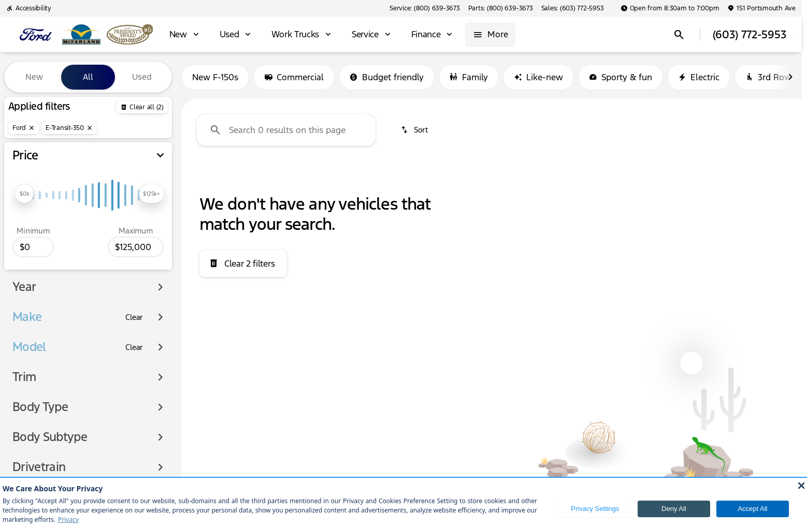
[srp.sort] (415, 130)
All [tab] (88, 76)
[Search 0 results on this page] (286, 130)
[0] (33, 247)
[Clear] (134, 317)
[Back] (142, 107)
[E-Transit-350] (69, 128)
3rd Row (768, 77)
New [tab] (34, 76)
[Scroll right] (790, 77)
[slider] (24, 193)
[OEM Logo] (36, 34)
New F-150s (215, 77)
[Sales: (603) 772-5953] (572, 8)
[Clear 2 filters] (243, 263)
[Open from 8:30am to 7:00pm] (670, 8)
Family (469, 77)
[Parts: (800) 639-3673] (500, 8)
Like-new (538, 77)
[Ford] (23, 128)
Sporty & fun (620, 77)
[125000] (136, 247)
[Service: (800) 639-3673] (424, 8)
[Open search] (679, 34)
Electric (698, 77)
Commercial (294, 77)
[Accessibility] (28, 8)
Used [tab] (142, 76)
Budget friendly (387, 77)
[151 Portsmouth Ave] (761, 8)
